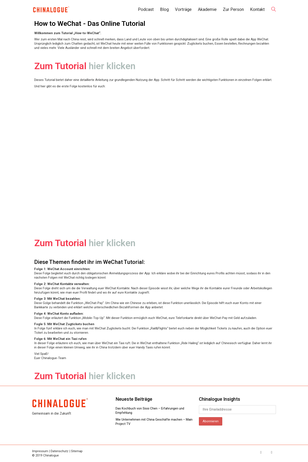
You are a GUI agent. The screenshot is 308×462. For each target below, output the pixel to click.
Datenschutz (59, 451)
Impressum (40, 451)
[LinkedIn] (271, 452)
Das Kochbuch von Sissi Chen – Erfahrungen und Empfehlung (150, 410)
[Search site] (273, 10)
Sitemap (77, 451)
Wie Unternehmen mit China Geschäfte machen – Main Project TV (154, 422)
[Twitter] (261, 452)
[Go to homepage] (51, 9)
